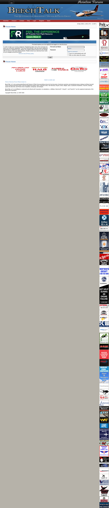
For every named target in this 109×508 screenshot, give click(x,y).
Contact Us (23, 82)
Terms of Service (9, 82)
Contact (22, 21)
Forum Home (10, 27)
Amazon (14, 21)
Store (48, 21)
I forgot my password (72, 51)
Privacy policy (30, 53)
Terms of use (22, 53)
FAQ (28, 21)
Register (41, 21)
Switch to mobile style (49, 80)
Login (34, 21)
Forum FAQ (17, 82)
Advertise (6, 21)
